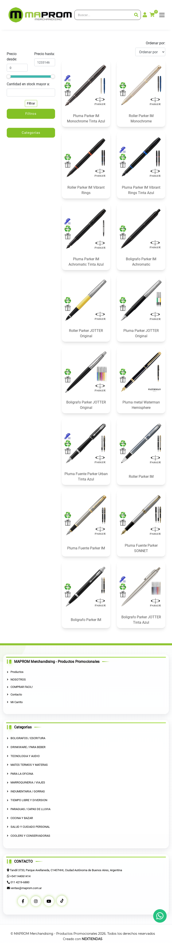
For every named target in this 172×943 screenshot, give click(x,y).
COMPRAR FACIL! (20, 687)
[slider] (8, 76)
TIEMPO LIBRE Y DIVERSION (27, 800)
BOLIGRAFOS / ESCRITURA (26, 738)
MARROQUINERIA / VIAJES (26, 782)
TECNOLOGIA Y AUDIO (23, 755)
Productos (15, 672)
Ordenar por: (155, 43)
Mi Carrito (15, 702)
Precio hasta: (44, 54)
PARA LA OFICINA (20, 773)
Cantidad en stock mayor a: (28, 84)
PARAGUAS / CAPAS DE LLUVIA (28, 809)
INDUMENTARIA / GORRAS (26, 791)
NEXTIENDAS (92, 939)
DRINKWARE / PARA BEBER (26, 747)
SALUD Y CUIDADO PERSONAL (28, 826)
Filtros (31, 114)
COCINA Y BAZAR (20, 817)
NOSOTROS (16, 679)
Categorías (31, 133)
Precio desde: (12, 56)
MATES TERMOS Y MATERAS (27, 764)
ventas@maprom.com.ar (26, 888)
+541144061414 (20, 876)
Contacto (14, 694)
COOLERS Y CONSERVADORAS (28, 835)
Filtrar (31, 103)
